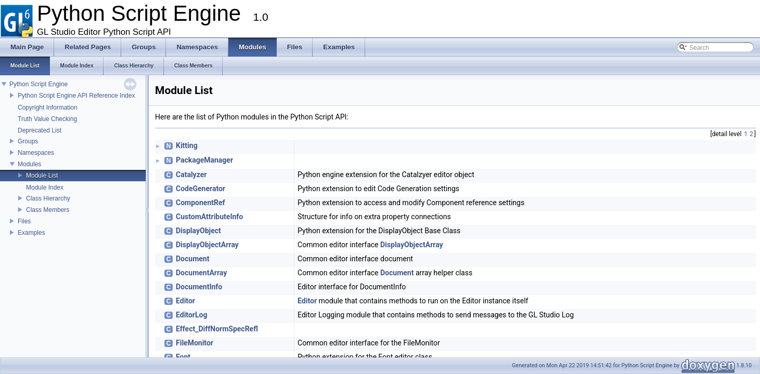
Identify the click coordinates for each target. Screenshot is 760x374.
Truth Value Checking (47, 119)
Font (183, 357)
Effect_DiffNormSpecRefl (217, 329)
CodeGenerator (200, 188)
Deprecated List (39, 130)
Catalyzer (191, 174)
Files (24, 221)
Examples (31, 232)
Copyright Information (48, 107)
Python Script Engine (38, 84)
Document (192, 259)
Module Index (44, 187)
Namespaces (36, 152)
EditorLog (191, 315)
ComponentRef (200, 202)
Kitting (187, 145)
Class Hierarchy (48, 198)
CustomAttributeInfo (209, 216)
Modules (29, 164)
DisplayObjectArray (207, 245)
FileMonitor (194, 343)
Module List (42, 175)
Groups (28, 141)
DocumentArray (201, 273)
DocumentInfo (199, 287)
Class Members (47, 209)
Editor (185, 301)
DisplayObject (198, 230)
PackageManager (204, 160)
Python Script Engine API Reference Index (76, 95)
